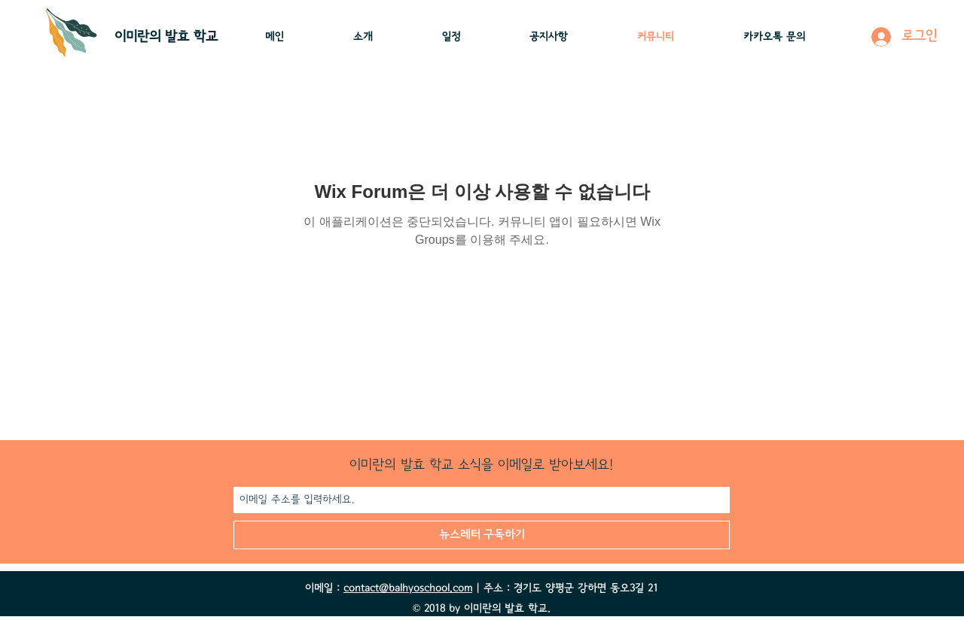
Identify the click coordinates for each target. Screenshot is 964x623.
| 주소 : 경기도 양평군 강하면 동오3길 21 (565, 588)
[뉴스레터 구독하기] (481, 535)
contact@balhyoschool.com (407, 588)
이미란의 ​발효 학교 (166, 37)
